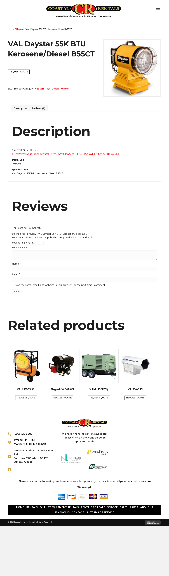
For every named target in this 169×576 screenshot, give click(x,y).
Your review (19, 247)
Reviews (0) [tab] (38, 108)
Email (16, 274)
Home (11, 29)
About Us (146, 507)
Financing (62, 512)
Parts (134, 507)
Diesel (55, 88)
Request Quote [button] (26, 398)
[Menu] (158, 10)
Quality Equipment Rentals (59, 507)
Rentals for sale (93, 507)
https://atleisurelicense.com (133, 481)
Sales (124, 507)
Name (16, 263)
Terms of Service (102, 512)
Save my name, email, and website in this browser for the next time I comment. (60, 284)
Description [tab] (20, 108)
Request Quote (19, 72)
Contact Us (80, 512)
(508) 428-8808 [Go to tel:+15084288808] (23, 433)
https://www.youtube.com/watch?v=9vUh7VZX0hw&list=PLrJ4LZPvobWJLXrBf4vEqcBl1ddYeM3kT (66, 153)
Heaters (20, 29)
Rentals (32, 507)
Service (112, 507)
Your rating (19, 242)
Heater (64, 88)
